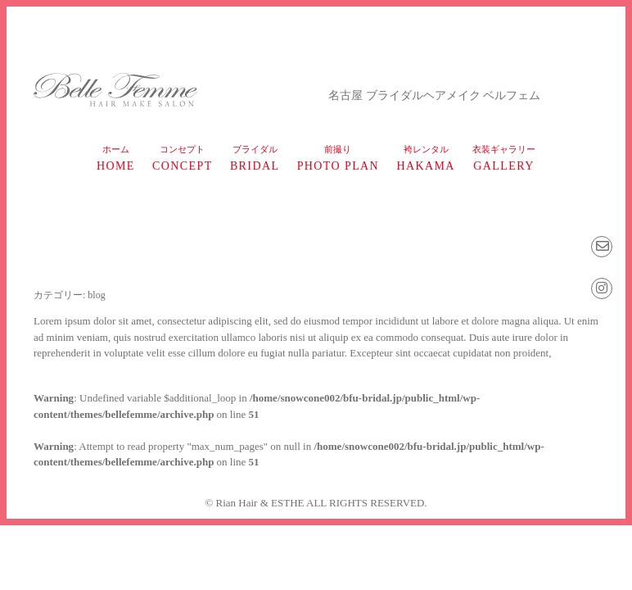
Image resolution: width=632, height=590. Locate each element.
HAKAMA (425, 158)
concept (182, 158)
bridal (255, 158)
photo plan (338, 158)
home (116, 158)
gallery (503, 158)
